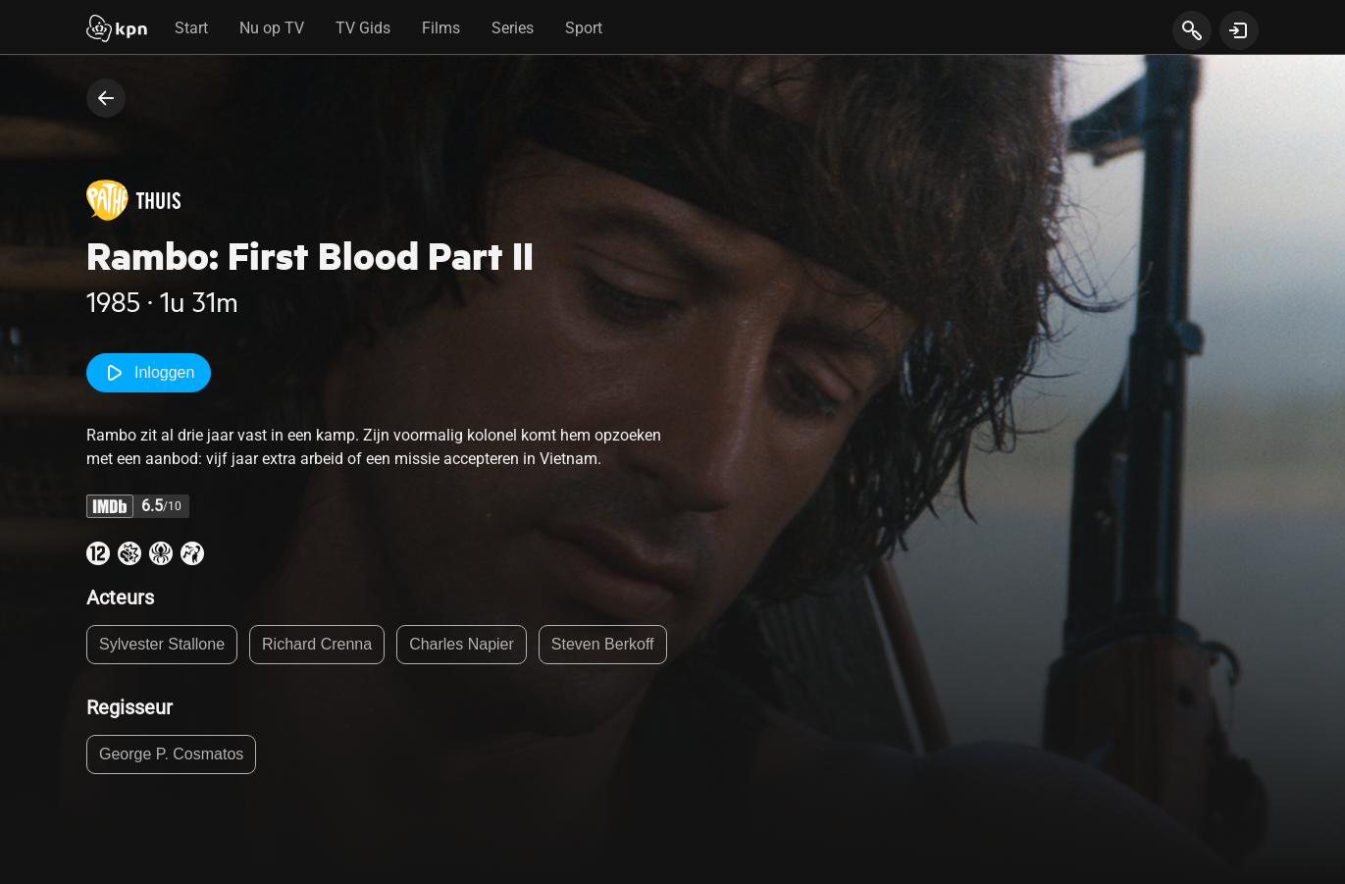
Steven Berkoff (602, 644)
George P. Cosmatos (171, 754)
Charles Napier (461, 644)
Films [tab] (441, 28)
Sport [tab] (583, 28)
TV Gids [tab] (363, 28)
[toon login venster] (1239, 30)
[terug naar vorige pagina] (106, 98)
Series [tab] (512, 28)
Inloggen (148, 373)
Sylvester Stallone (162, 644)
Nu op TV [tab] (271, 28)
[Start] (116, 30)
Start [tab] (191, 28)
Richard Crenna (317, 644)
